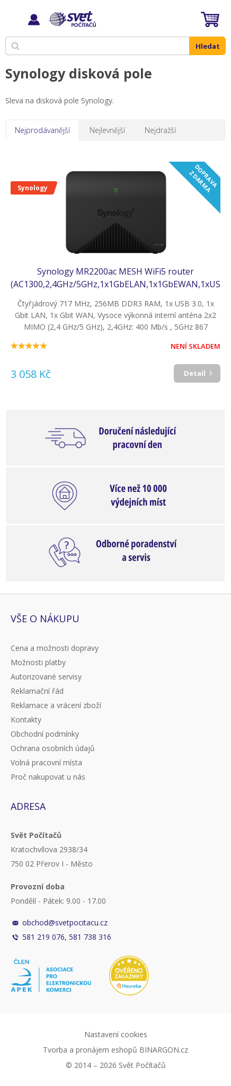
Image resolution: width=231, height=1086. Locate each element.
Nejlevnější (107, 130)
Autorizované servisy (46, 677)
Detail (195, 373)
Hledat (208, 46)
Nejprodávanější (42, 130)
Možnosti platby (38, 662)
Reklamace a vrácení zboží (56, 705)
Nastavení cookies (115, 1034)
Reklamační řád (37, 691)
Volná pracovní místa (46, 762)
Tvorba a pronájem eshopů (90, 1050)
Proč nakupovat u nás (48, 777)
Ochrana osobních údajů (53, 748)
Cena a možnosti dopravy (55, 648)
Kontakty (26, 719)
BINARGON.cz (163, 1050)
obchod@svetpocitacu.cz (65, 922)
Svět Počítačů (71, 19)
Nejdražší (160, 130)
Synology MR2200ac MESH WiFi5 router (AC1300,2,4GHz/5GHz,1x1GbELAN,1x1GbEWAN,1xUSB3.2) (115, 278)
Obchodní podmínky (45, 734)
